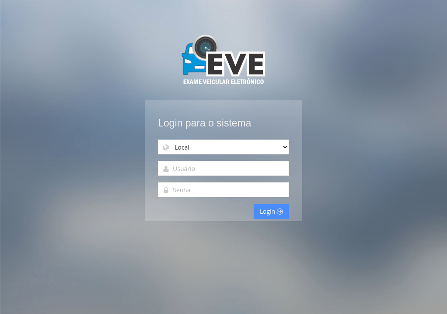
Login (271, 211)
